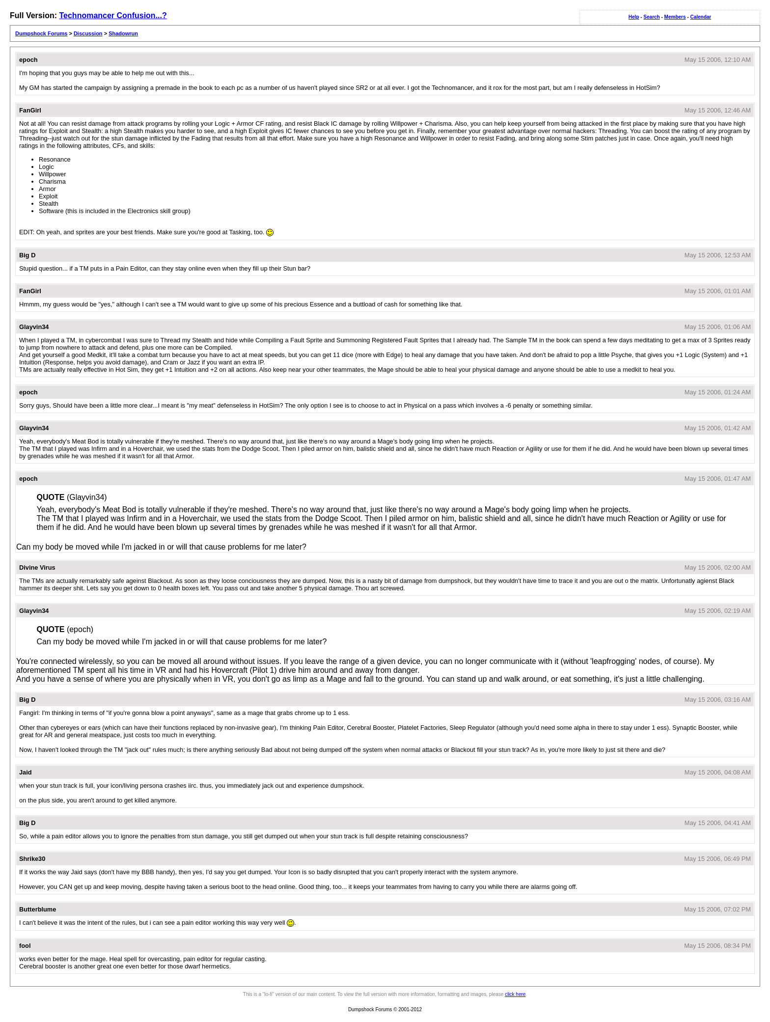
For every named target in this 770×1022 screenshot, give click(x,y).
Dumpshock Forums (41, 33)
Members (675, 17)
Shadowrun (123, 33)
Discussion (88, 33)
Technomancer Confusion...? (112, 15)
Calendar (700, 17)
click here (515, 994)
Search (651, 17)
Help (634, 17)
